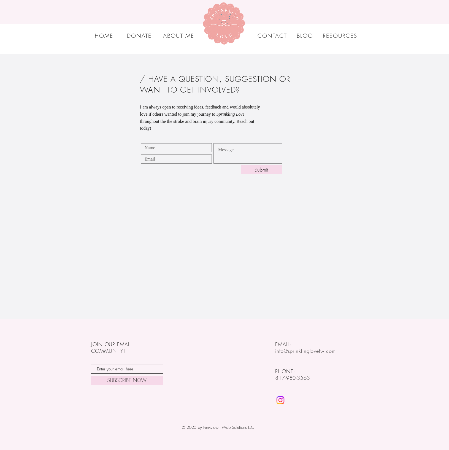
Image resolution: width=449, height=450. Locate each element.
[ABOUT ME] (179, 35)
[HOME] (105, 35)
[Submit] (261, 169)
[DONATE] (139, 35)
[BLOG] (305, 35)
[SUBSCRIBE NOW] (127, 380)
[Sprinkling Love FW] (280, 400)
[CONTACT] (273, 35)
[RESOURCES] (340, 35)
